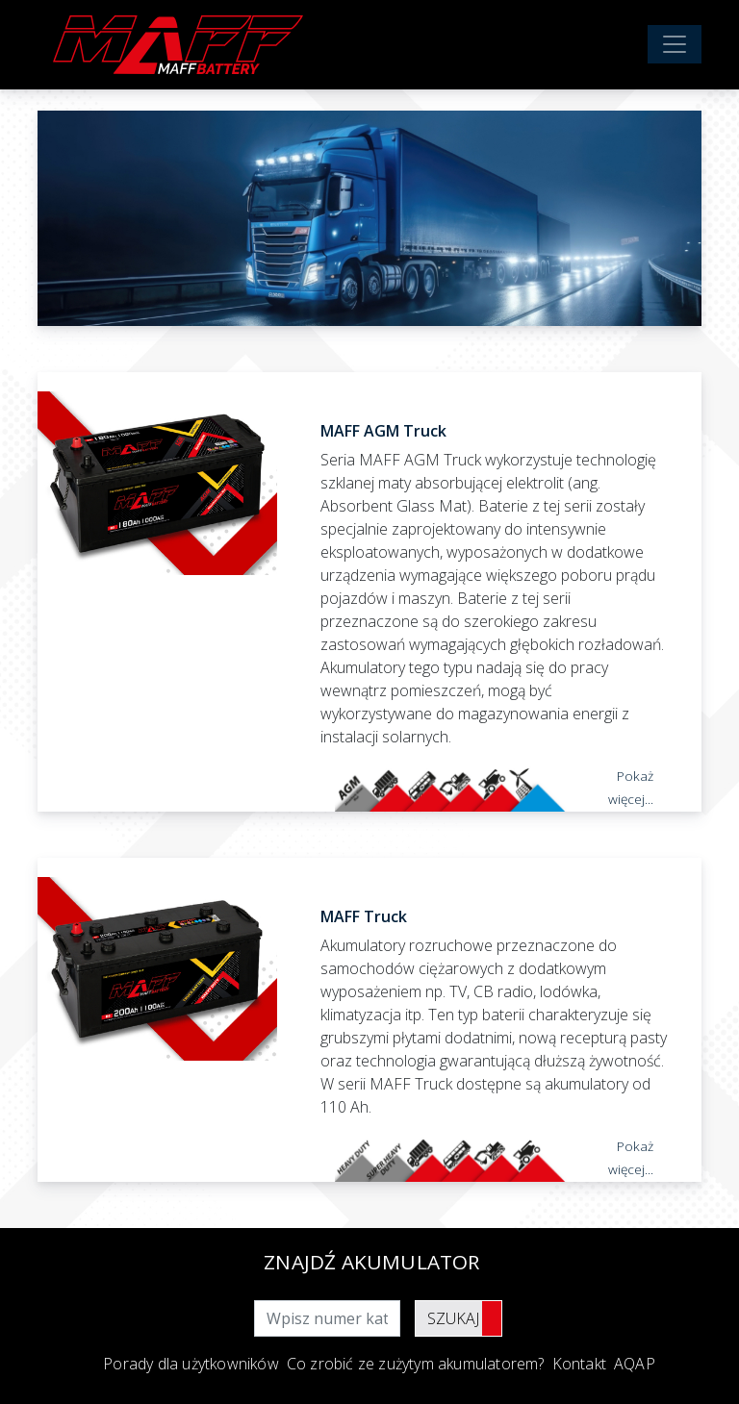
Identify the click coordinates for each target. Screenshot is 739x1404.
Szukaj (453, 1318)
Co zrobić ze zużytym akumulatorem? (416, 1363)
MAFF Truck (363, 916)
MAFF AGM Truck (383, 430)
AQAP (634, 1363)
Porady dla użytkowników (191, 1363)
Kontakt (579, 1363)
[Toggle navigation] (674, 44)
